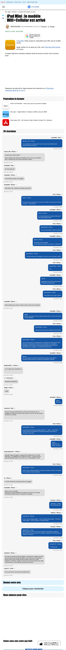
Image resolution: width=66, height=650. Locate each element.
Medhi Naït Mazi (15, 26)
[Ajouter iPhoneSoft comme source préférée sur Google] (33, 36)
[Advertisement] (33, 73)
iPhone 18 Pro (18, 2)
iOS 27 (24, 2)
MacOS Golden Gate (32, 2)
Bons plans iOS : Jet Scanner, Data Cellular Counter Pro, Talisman (31, 120)
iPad (9, 12)
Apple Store (10, 31)
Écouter (52, 26)
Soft (35, 7)
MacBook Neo (9, 2)
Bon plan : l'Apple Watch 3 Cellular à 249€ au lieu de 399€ (28, 112)
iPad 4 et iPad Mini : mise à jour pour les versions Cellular (28, 103)
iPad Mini (20, 31)
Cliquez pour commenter (33, 589)
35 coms (43, 26)
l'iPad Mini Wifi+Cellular (52, 47)
